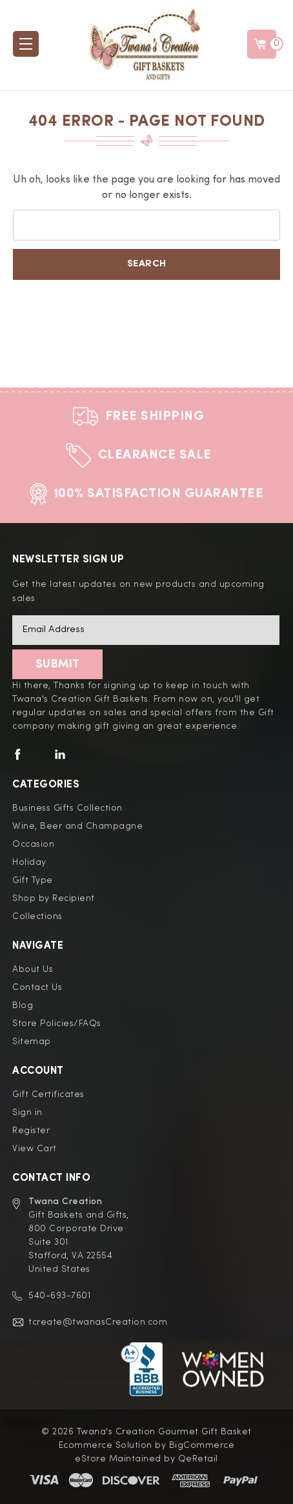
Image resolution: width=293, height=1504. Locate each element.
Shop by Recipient (53, 898)
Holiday (29, 862)
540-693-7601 (59, 1295)
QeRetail (198, 1458)
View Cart (34, 1148)
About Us (32, 969)
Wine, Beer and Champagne (77, 826)
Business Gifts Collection (67, 808)
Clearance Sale (155, 455)
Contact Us (37, 987)
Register (31, 1130)
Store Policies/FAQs (56, 1023)
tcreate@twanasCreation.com (97, 1322)
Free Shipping (155, 416)
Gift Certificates (48, 1094)
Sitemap (31, 1041)
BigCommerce (202, 1445)
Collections (37, 916)
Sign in (27, 1112)
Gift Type (32, 880)
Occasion (33, 844)
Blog (22, 1005)
